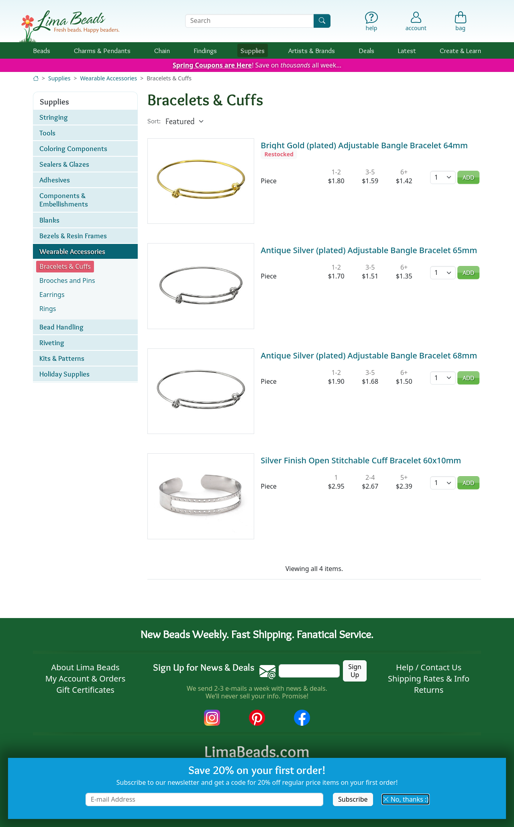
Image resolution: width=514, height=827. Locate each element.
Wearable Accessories (108, 78)
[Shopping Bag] (460, 23)
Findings (205, 50)
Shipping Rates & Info (428, 678)
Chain (162, 50)
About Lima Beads (85, 667)
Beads (41, 50)
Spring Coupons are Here (212, 65)
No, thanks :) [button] (405, 799)
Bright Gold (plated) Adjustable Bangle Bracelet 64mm (364, 145)
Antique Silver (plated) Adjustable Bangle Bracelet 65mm (369, 250)
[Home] (36, 78)
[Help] (371, 23)
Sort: (154, 121)
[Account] (416, 21)
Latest (407, 50)
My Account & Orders (85, 678)
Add (468, 177)
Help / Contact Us (428, 667)
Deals (366, 50)
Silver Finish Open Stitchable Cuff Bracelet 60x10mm (361, 460)
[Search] (322, 20)
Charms (102, 50)
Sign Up (354, 670)
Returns (429, 689)
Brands (311, 50)
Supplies (253, 50)
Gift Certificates (85, 689)
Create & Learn (460, 50)
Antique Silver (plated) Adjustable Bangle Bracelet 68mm (369, 355)
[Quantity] (443, 177)
